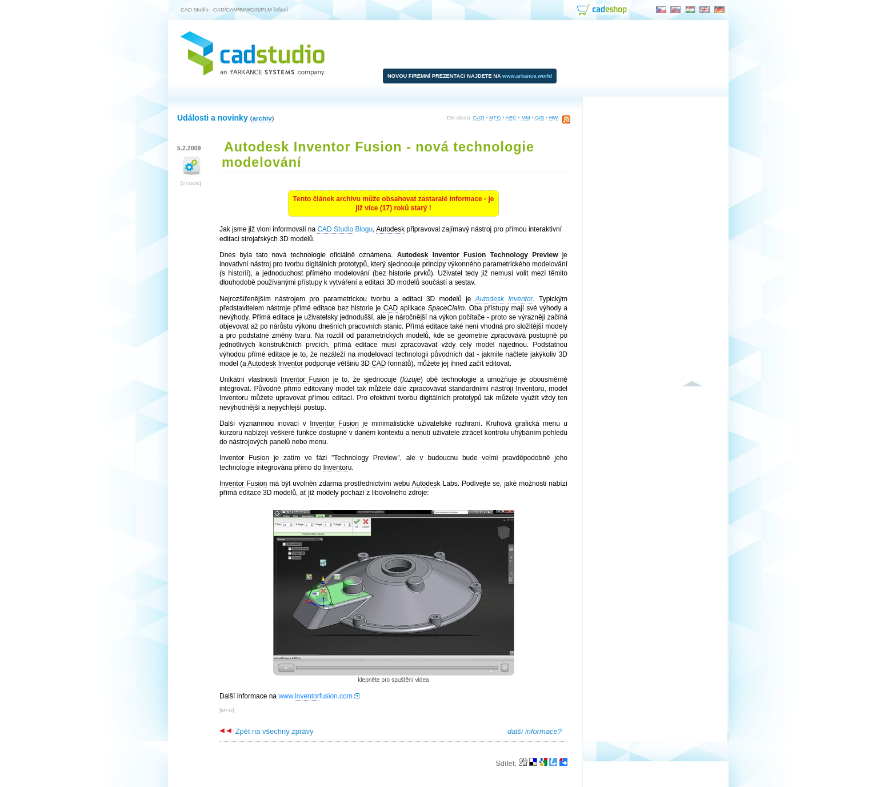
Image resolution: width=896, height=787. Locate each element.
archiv (261, 118)
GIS (539, 118)
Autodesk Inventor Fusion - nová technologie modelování (378, 154)
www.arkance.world (527, 76)
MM (525, 118)
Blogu (345, 229)
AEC (511, 118)
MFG (495, 118)
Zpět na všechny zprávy (266, 731)
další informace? (534, 731)
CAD (479, 118)
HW (553, 118)
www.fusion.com (315, 696)
